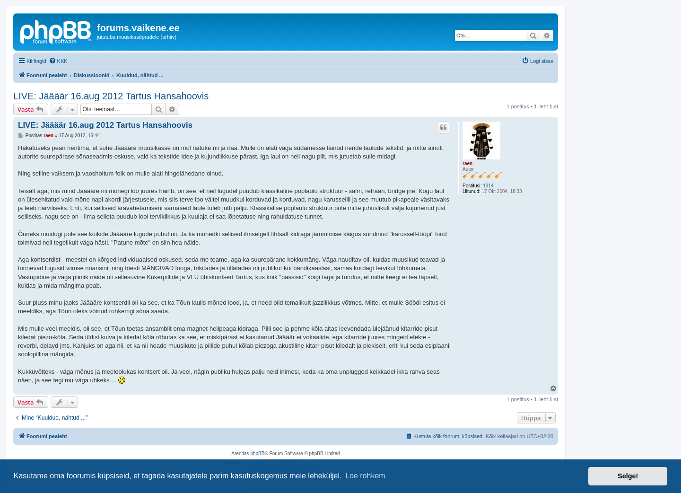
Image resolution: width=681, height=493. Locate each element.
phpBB (257, 453)
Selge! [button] (628, 476)
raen (467, 163)
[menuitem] (58, 61)
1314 (488, 185)
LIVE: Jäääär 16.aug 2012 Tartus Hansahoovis (111, 96)
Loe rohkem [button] (365, 476)
